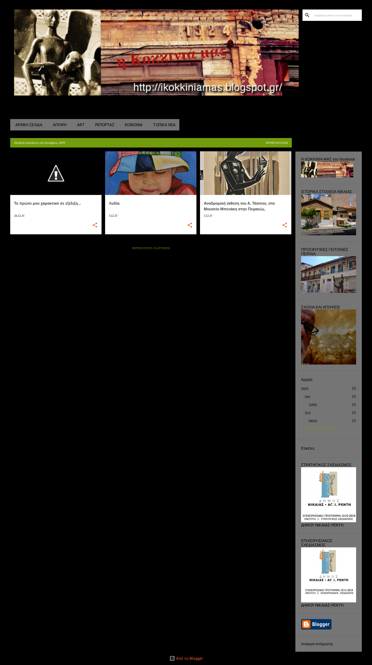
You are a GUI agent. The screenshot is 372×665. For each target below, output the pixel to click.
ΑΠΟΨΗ (58, 125)
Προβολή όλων (277, 142)
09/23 (313, 421)
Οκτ (307, 397)
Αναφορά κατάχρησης (317, 644)
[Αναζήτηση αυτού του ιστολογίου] (337, 15)
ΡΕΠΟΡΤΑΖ (103, 125)
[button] (95, 225)
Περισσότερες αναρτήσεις (151, 248)
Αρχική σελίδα (27, 125)
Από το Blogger (186, 658)
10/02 (313, 405)
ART (79, 125)
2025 (304, 389)
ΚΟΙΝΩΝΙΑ (132, 125)
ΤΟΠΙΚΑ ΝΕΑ (163, 125)
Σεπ (308, 413)
